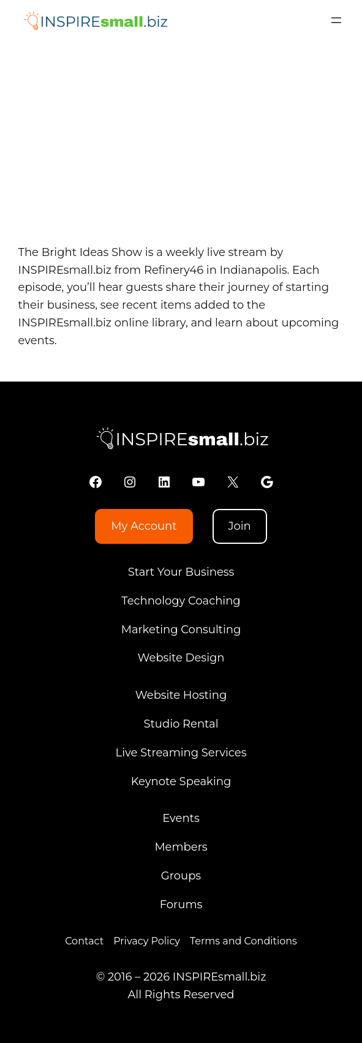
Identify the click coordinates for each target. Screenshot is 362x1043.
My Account (143, 526)
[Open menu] (336, 20)
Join (239, 526)
